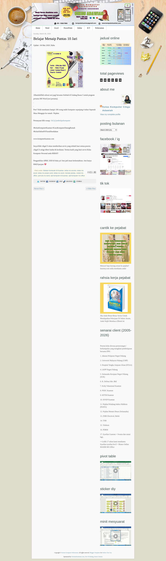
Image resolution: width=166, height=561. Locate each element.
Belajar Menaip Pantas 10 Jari (55, 39)
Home (38, 28)
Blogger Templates (95, 552)
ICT (88, 28)
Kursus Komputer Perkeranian (70, 552)
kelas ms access (70, 170)
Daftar (79, 28)
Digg (59, 181)
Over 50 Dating (89, 556)
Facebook (51, 181)
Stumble (77, 181)
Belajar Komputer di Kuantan (53, 170)
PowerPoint (68, 28)
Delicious (67, 181)
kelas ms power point (45, 173)
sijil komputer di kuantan (59, 176)
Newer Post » (39, 189)
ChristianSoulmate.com (77, 556)
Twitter (41, 181)
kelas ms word (59, 173)
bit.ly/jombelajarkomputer (60, 121)
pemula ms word (44, 176)
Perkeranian (99, 28)
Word (47, 28)
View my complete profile (110, 114)
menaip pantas (70, 173)
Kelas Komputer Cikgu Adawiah (116, 109)
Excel (56, 28)
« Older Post (90, 189)
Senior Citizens (98, 556)
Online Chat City (107, 552)
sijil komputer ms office (77, 176)
